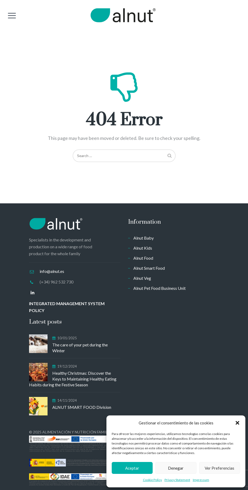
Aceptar (132, 468)
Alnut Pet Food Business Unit (159, 288)
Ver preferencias (219, 468)
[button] (237, 422)
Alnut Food (143, 257)
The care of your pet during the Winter (80, 347)
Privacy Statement (177, 480)
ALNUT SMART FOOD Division (81, 407)
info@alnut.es (52, 271)
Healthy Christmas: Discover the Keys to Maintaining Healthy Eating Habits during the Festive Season (72, 378)
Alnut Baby (143, 237)
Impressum (201, 480)
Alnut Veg (142, 278)
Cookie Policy (152, 480)
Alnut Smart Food (149, 268)
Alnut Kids (142, 247)
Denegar (176, 468)
